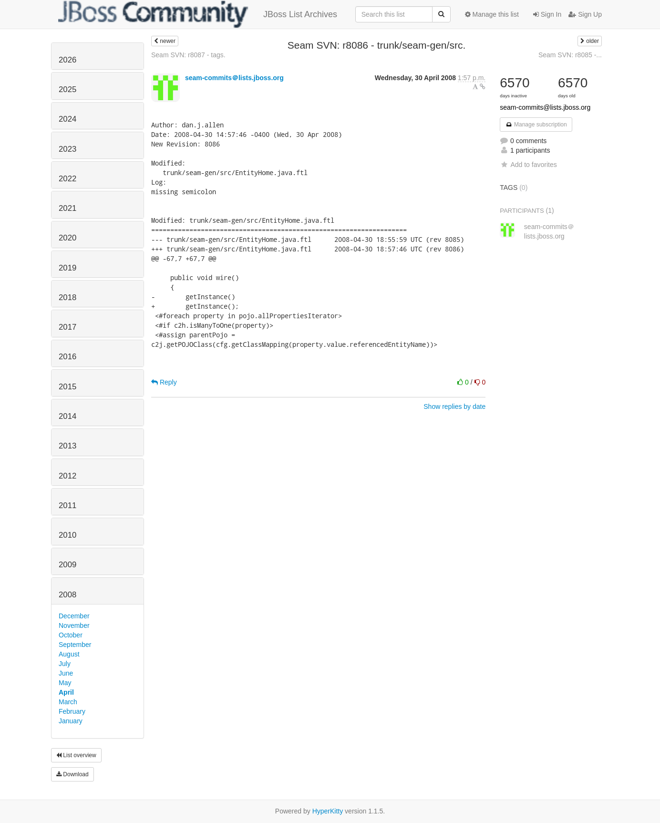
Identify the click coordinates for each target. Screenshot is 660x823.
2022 (67, 178)
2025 (67, 89)
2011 (67, 505)
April (66, 692)
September (75, 644)
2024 (67, 119)
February (72, 711)
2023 (67, 149)
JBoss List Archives (197, 14)
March (68, 702)
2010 (67, 535)
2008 (67, 594)
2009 (67, 564)
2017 (67, 327)
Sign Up (585, 14)
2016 (67, 356)
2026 (67, 59)
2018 (67, 297)
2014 (67, 416)
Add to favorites (528, 164)
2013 (67, 445)
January (70, 721)
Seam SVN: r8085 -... (570, 55)
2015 (67, 386)
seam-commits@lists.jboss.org (545, 107)
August (69, 654)
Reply (164, 382)
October (70, 635)
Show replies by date (454, 406)
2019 (67, 267)
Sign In (547, 14)
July (65, 663)
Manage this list (492, 14)
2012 (67, 475)
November (74, 625)
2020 (67, 237)
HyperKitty (327, 811)
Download (72, 774)
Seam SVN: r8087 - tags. (188, 55)
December (74, 616)
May (65, 683)
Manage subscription (536, 124)
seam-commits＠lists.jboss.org (234, 78)
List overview (76, 755)
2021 (67, 208)
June (66, 673)
